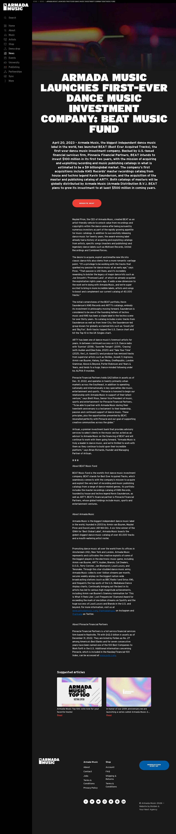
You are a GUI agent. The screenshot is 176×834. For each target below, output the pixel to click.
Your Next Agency (148, 809)
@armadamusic (107, 610)
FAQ (108, 771)
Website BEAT (86, 203)
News (42, 1)
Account (110, 767)
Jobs (85, 776)
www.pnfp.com (108, 655)
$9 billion (92, 167)
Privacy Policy (90, 788)
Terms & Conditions (89, 782)
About (86, 767)
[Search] (16, 17)
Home (35, 1)
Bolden (153, 806)
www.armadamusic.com (85, 610)
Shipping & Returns (111, 777)
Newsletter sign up (154, 765)
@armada (77, 614)
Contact (87, 771)
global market (109, 167)
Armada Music (16, 7)
